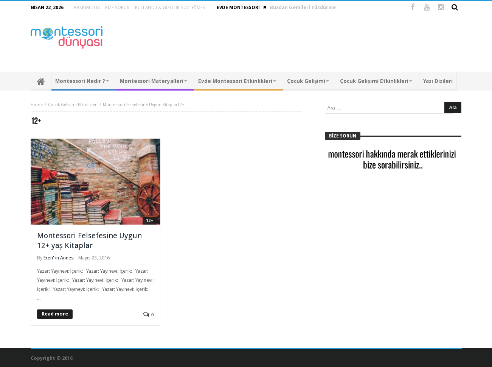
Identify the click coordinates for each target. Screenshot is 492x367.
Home (37, 104)
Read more (55, 314)
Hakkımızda (87, 7)
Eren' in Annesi (58, 258)
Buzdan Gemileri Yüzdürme (303, 7)
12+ (149, 220)
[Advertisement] (324, 43)
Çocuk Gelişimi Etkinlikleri (73, 104)
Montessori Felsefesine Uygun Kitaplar (140, 104)
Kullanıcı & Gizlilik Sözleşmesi (170, 7)
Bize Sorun (117, 7)
